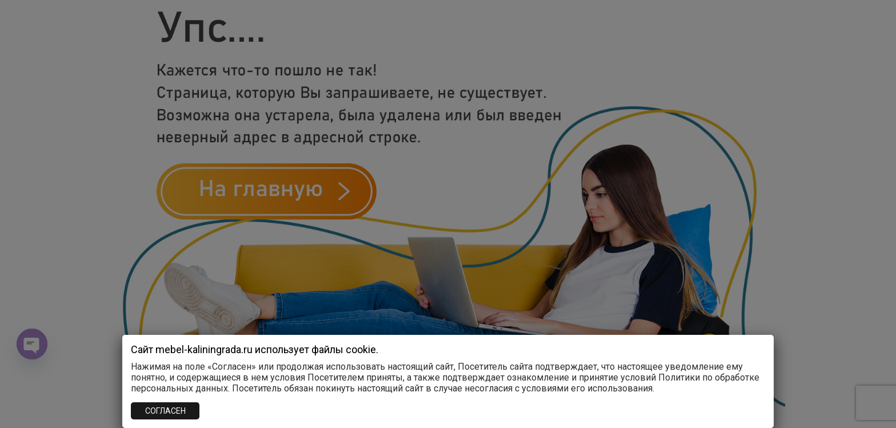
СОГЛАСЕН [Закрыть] (165, 410)
